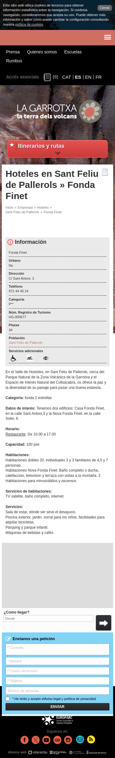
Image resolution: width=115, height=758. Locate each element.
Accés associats (22, 76)
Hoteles (42, 207)
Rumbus (14, 60)
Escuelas (73, 51)
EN (88, 77)
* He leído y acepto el (51, 699)
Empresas (25, 207)
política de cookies (29, 24)
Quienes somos (42, 51)
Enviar (57, 707)
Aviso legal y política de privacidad (70, 699)
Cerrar (104, 8)
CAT (66, 77)
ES (78, 77)
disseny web (57, 752)
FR (98, 77)
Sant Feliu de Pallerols (22, 212)
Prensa (13, 51)
